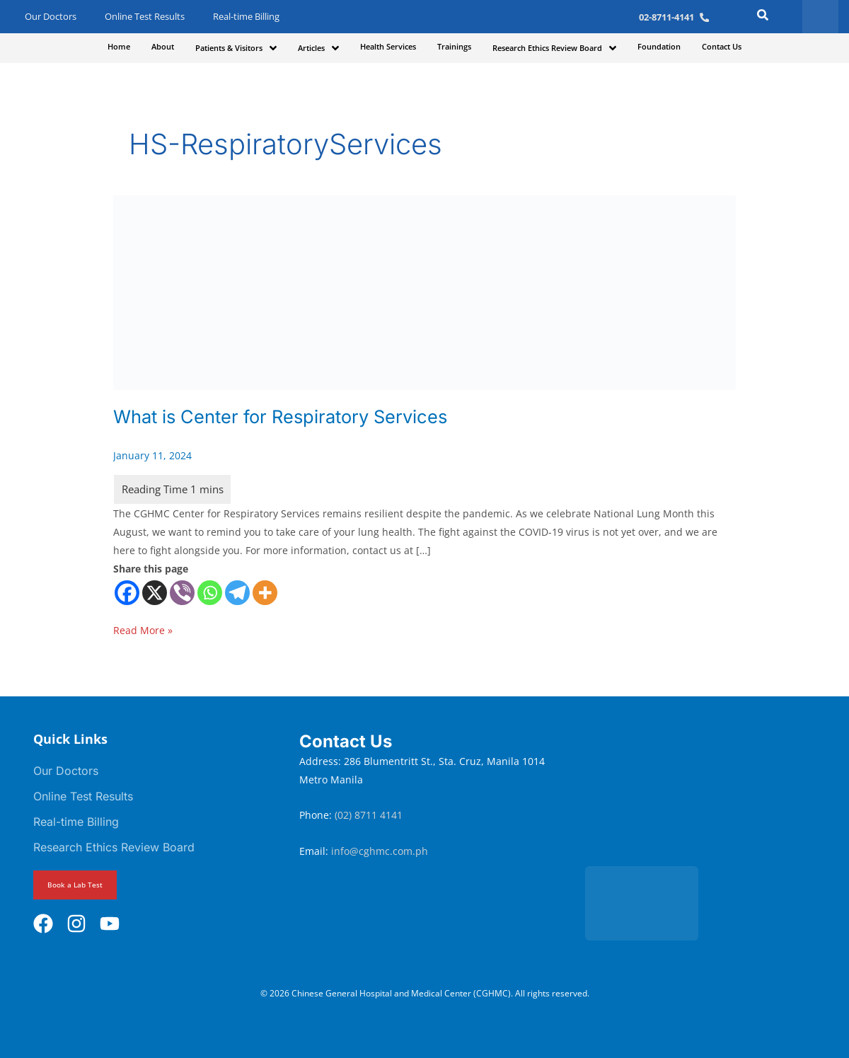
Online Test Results (145, 17)
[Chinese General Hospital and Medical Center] (710, 792)
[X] (154, 592)
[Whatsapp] (209, 592)
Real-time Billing (246, 17)
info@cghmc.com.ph (379, 851)
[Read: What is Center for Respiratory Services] (424, 291)
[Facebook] (127, 592)
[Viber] (182, 592)
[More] (265, 592)
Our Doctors (50, 17)
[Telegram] (237, 592)
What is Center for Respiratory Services (285, 416)
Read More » (143, 629)
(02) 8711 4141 (370, 815)
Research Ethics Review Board (114, 847)
